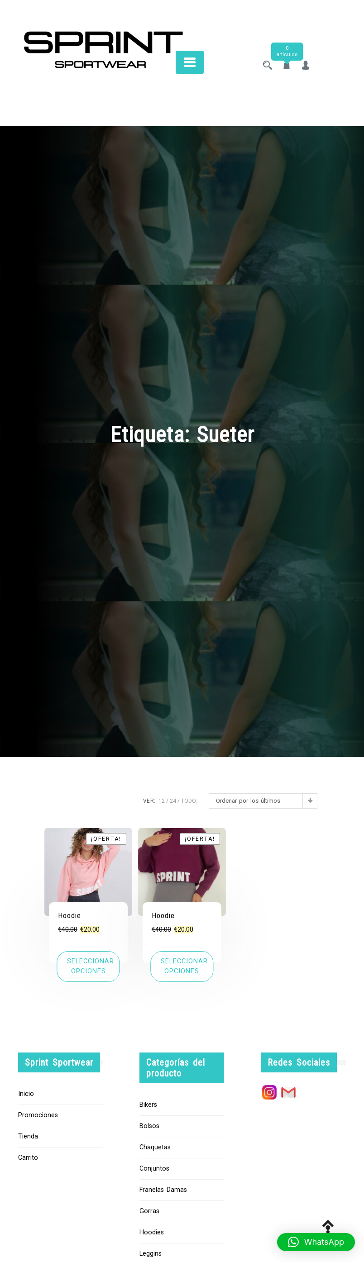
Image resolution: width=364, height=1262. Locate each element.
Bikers (148, 1105)
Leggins (150, 1253)
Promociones (38, 1115)
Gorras (149, 1211)
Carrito (28, 1158)
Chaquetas (155, 1147)
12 (161, 801)
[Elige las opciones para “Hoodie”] (88, 966)
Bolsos (149, 1126)
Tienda (28, 1136)
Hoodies (151, 1232)
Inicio (26, 1094)
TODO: (189, 801)
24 (173, 801)
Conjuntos (154, 1168)
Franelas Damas (163, 1190)
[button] (316, 1242)
